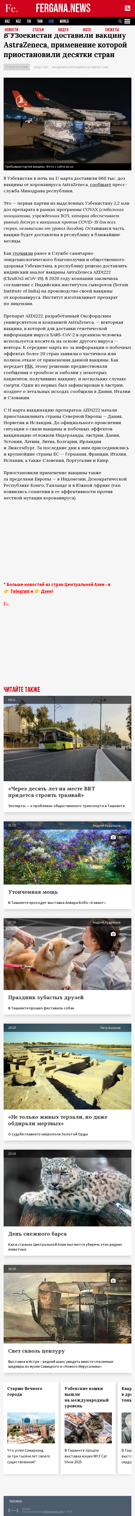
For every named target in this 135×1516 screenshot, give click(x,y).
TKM (40, 21)
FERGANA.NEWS (63, 9)
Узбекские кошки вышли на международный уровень (86, 1397)
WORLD (64, 21)
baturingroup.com (53, 1511)
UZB (51, 21)
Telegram (20, 591)
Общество (40, 67)
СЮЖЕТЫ (112, 30)
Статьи (38, 30)
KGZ (18, 21)
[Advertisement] (67, 541)
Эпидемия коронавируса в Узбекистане (80, 67)
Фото (87, 30)
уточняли (23, 253)
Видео (63, 30)
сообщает (100, 184)
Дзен (46, 591)
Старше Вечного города (24, 1391)
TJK (29, 21)
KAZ (7, 21)
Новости (12, 30)
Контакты (16, 1500)
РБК (29, 366)
